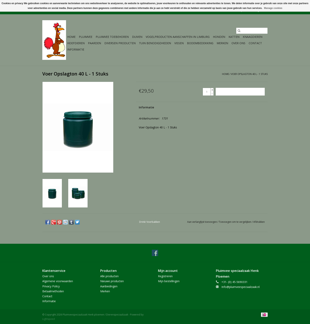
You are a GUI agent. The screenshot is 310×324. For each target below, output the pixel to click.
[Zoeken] (252, 31)
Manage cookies (273, 8)
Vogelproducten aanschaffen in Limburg (178, 37)
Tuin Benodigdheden (155, 43)
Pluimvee (85, 37)
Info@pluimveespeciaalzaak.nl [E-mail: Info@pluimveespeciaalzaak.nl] (240, 287)
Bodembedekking (200, 43)
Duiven (137, 37)
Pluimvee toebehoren (112, 37)
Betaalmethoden (53, 291)
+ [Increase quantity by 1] (212, 90)
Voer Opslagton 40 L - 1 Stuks (249, 74)
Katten (234, 37)
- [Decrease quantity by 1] (212, 93)
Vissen (179, 43)
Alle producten (109, 276)
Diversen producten (120, 43)
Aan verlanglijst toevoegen (202, 222)
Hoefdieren (76, 43)
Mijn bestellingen (169, 281)
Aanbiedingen (108, 286)
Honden (219, 37)
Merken (222, 43)
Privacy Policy (51, 286)
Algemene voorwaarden (57, 281)
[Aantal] (207, 92)
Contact (255, 43)
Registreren (165, 276)
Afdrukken (259, 222)
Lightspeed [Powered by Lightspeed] (48, 319)
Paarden (94, 43)
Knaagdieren (252, 37)
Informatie (75, 49)
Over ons (238, 43)
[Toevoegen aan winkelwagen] (240, 92)
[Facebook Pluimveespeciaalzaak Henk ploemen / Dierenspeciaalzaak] (155, 253)
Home (71, 37)
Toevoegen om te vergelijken (235, 222)
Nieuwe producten (112, 281)
